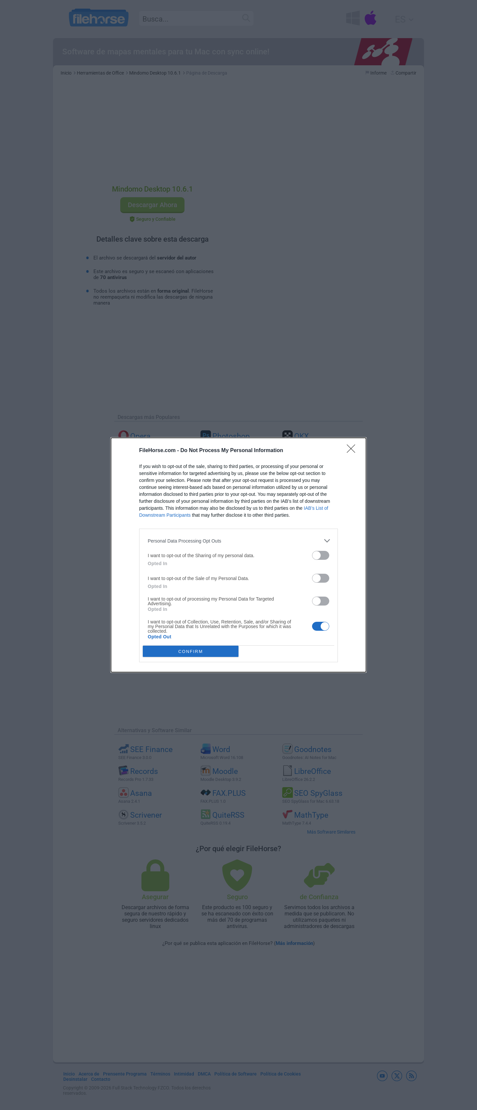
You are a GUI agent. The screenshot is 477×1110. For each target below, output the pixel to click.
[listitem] (238, 540)
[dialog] (238, 555)
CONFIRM (190, 651)
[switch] (320, 555)
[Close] (353, 450)
